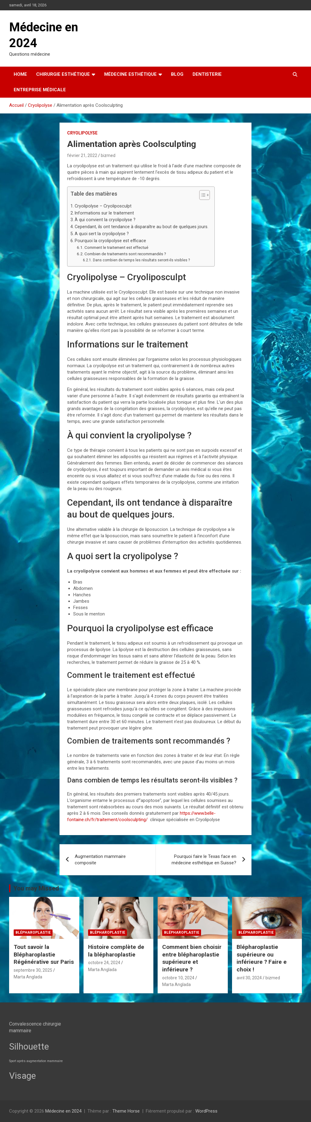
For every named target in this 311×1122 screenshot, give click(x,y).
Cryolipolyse (82, 133)
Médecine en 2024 (63, 1111)
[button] (201, 196)
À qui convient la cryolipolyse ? (105, 219)
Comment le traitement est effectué (116, 247)
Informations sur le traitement (104, 213)
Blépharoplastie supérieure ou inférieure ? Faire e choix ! (262, 958)
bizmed (108, 155)
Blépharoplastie (33, 932)
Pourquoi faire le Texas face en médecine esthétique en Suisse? (204, 860)
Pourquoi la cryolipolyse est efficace (110, 240)
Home (20, 74)
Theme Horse (126, 1111)
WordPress (206, 1111)
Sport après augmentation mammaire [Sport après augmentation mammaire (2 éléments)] (36, 1061)
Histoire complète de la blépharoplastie (116, 950)
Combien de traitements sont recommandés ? (125, 253)
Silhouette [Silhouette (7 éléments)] (29, 1046)
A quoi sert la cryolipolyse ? (102, 233)
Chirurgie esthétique (63, 74)
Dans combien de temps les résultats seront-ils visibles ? (141, 260)
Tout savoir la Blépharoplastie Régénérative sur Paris (44, 954)
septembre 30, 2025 (33, 970)
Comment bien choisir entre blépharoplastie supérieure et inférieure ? (191, 958)
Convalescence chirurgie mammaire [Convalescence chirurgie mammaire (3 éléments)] (35, 1027)
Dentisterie (207, 74)
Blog (177, 74)
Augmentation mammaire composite (100, 860)
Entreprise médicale (40, 89)
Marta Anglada (28, 976)
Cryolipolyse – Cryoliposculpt (103, 206)
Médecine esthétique (130, 74)
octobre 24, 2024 (104, 962)
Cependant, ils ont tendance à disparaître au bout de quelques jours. (141, 226)
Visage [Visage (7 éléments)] (22, 1076)
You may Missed (36, 888)
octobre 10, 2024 (178, 977)
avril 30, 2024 (249, 977)
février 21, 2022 (82, 155)
